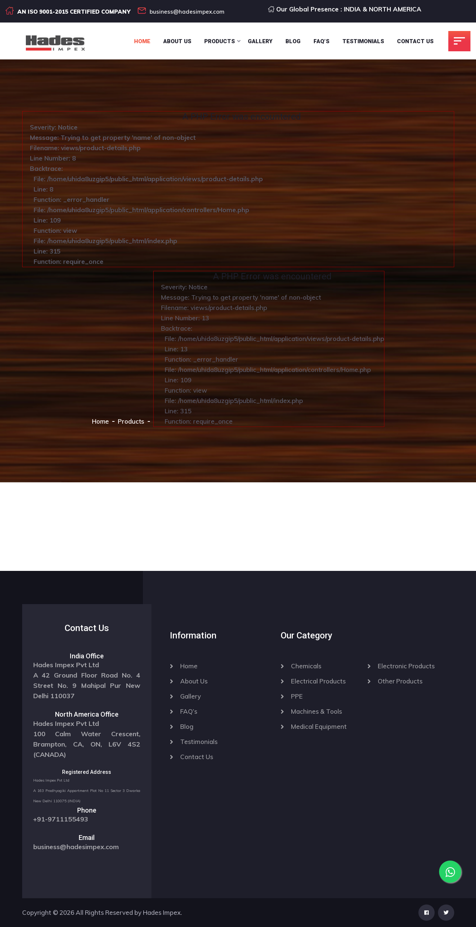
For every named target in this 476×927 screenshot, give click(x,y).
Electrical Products (318, 681)
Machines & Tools (316, 711)
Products (219, 41)
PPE (297, 696)
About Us (177, 41)
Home (142, 41)
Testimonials (363, 41)
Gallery (260, 41)
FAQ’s (188, 711)
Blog (293, 41)
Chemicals (306, 666)
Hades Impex (162, 912)
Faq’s (321, 41)
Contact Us (415, 41)
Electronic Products (406, 666)
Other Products (400, 681)
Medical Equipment (319, 726)
